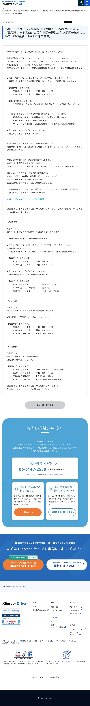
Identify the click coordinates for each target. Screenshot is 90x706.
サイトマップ (73, 641)
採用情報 (15, 643)
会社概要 (5, 643)
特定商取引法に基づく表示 (28, 641)
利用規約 (63, 641)
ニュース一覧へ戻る (45, 405)
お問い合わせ (27, 512)
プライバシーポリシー (9, 641)
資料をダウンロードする (62, 512)
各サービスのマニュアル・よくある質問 (26, 199)
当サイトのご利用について (49, 641)
